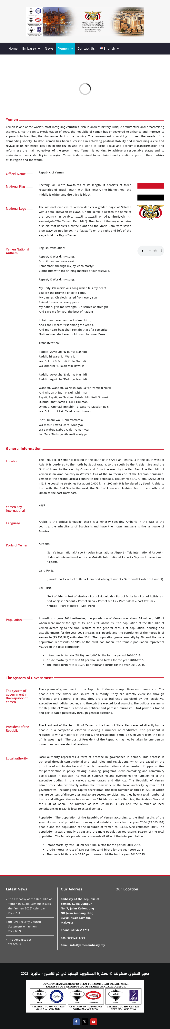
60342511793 (80, 930)
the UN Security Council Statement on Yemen (24, 924)
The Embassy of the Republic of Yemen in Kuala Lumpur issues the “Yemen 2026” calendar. (30, 904)
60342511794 (76, 937)
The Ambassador (19, 939)
